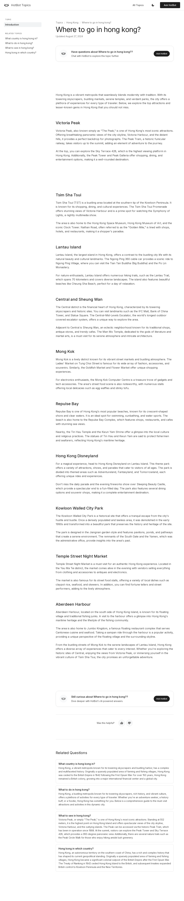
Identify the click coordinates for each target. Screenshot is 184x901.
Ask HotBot (170, 5)
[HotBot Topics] (17, 5)
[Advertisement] (115, 76)
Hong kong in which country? (20, 52)
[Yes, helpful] (121, 723)
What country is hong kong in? (21, 38)
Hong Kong (72, 22)
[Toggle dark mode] (153, 5)
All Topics (138, 5)
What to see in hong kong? (19, 47)
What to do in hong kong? (19, 43)
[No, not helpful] (129, 723)
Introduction (12, 24)
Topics (59, 22)
